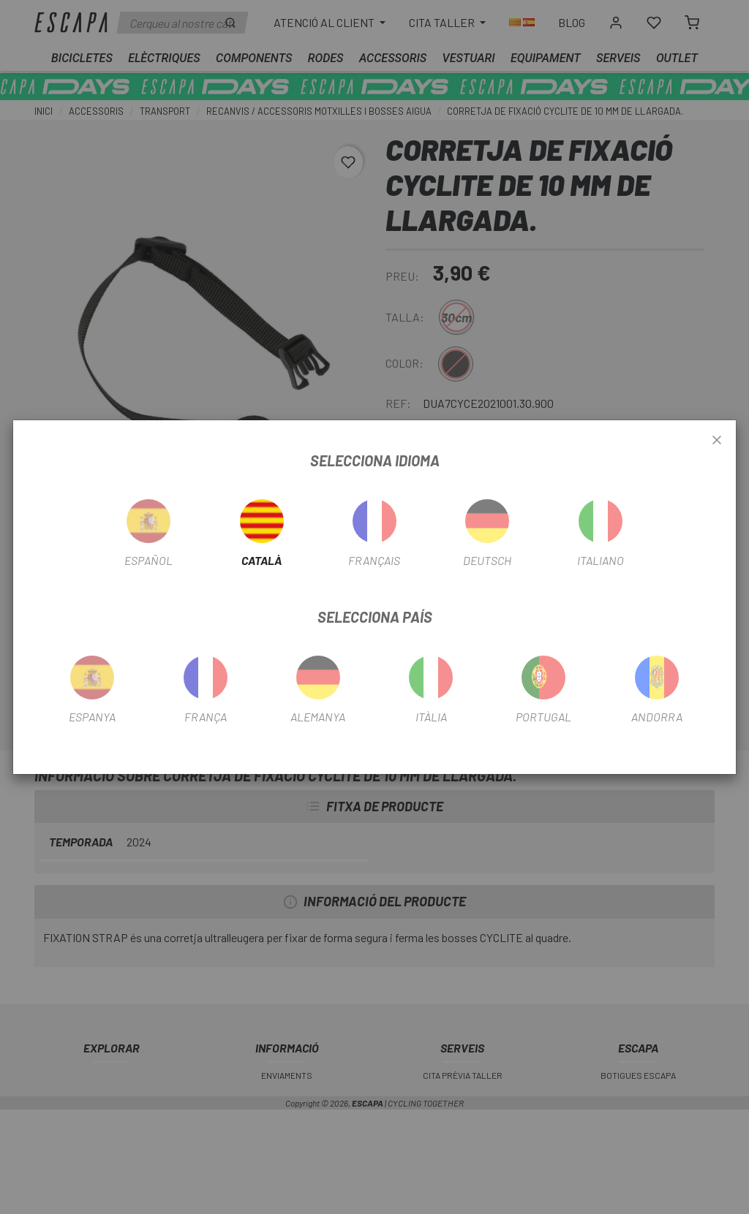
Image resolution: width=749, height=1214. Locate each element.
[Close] (717, 440)
